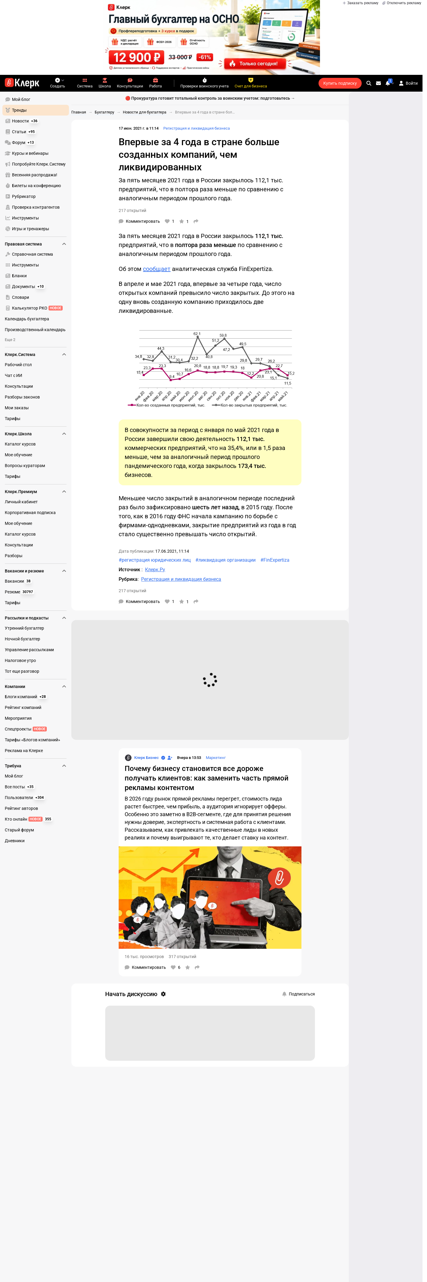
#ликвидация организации (225, 560)
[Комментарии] (139, 221)
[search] (368, 83)
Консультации (130, 83)
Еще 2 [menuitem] (10, 339)
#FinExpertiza (274, 560)
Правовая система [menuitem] (36, 244)
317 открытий (182, 956)
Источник (130, 569)
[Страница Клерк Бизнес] (142, 757)
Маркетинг (216, 757)
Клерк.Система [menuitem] (36, 354)
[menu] (38, 164)
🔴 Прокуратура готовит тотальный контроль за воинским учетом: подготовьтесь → (210, 98)
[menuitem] (35, 99)
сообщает (157, 268)
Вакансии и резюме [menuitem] (36, 571)
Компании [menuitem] (36, 686)
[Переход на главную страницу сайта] (22, 83)
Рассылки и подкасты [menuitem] (36, 618)
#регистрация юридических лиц (155, 560)
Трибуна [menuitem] (36, 765)
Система (85, 83)
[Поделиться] (196, 221)
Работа (155, 83)
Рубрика (128, 579)
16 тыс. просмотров (144, 956)
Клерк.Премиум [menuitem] (36, 491)
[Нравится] (169, 221)
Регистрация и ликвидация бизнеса (196, 128)
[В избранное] (184, 221)
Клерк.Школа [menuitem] (36, 433)
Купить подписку (340, 83)
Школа (105, 83)
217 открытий (132, 210)
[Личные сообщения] (378, 83)
